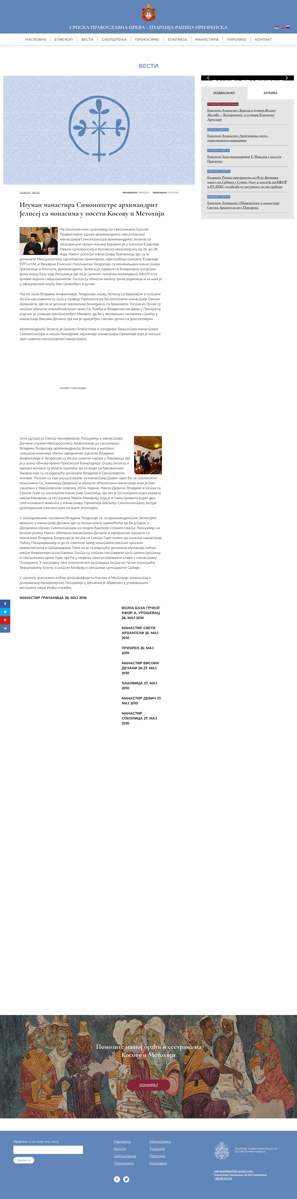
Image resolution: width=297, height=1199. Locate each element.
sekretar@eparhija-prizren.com (233, 1171)
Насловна (35, 40)
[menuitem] (276, 27)
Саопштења (114, 40)
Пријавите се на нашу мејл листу (36, 1141)
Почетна (25, 192)
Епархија (177, 40)
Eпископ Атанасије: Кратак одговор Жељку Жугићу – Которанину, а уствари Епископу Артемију (241, 115)
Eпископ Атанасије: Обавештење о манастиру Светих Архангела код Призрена (243, 205)
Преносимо (147, 40)
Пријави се (24, 1160)
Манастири (206, 40)
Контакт (263, 40)
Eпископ (64, 40)
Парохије (236, 40)
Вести (87, 40)
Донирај (148, 1085)
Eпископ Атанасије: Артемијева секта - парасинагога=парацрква (238, 137)
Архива (271, 93)
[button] (208, 77)
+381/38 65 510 (223, 1178)
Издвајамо (224, 93)
